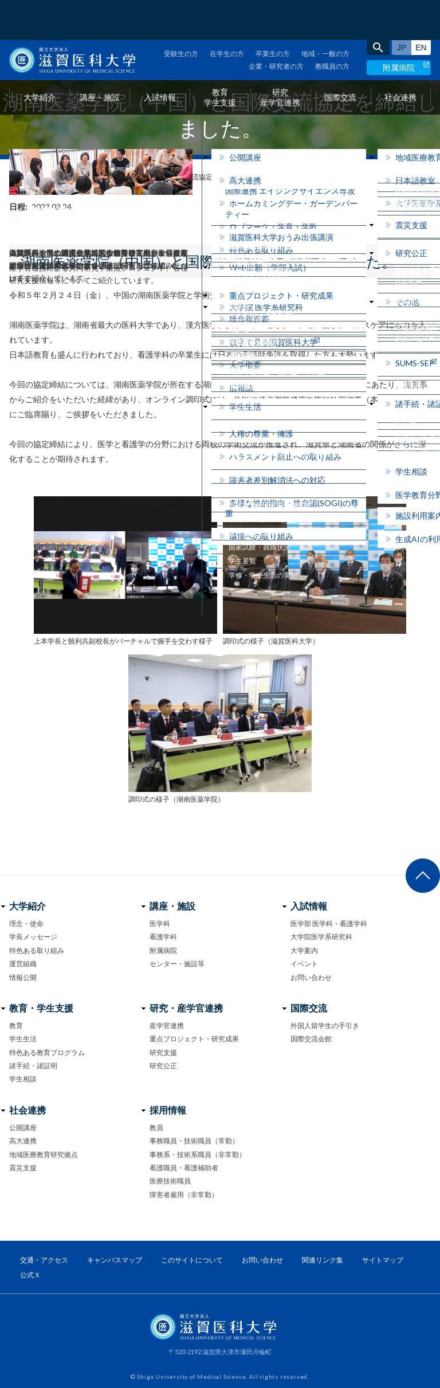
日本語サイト (401, 7)
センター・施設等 (177, 963)
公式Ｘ (30, 1275)
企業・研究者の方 (276, 26)
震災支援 (23, 1167)
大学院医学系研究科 (321, 936)
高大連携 (23, 1140)
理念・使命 (26, 923)
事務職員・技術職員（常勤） (194, 1140)
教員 (156, 1127)
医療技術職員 (170, 1181)
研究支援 (163, 1052)
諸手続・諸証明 (33, 1065)
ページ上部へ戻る (423, 875)
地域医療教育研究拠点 (43, 1154)
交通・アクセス (44, 1260)
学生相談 (23, 1079)
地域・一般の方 (325, 13)
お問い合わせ (311, 977)
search (378, 7)
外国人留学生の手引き (324, 1025)
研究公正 (163, 1065)
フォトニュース (57, 176)
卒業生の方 (273, 13)
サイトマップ (382, 1260)
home (13, 177)
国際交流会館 (311, 1038)
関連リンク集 (322, 1260)
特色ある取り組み (36, 950)
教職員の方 (332, 26)
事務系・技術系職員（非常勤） (198, 1154)
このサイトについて (192, 1260)
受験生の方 (181, 13)
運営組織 (23, 963)
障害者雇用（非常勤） (184, 1194)
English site (421, 7)
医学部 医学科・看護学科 (328, 923)
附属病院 (399, 27)
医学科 (160, 923)
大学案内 (304, 950)
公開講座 (23, 1127)
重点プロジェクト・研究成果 (194, 1038)
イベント (304, 963)
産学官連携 (167, 1025)
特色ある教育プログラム (47, 1052)
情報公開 (23, 977)
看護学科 (163, 936)
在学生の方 (227, 13)
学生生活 (23, 1038)
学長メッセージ (33, 936)
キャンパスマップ (114, 1260)
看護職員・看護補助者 (184, 1167)
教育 (16, 1025)
